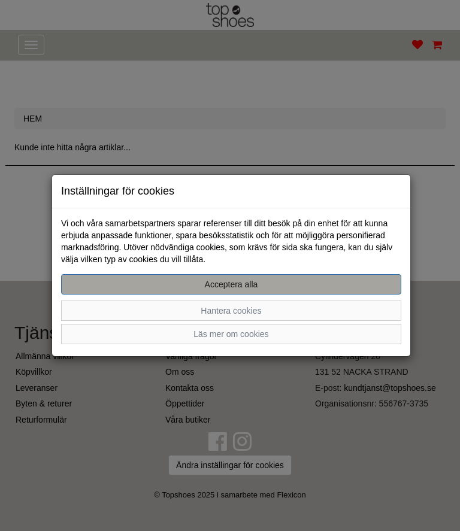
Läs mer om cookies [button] (230, 334)
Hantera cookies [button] (231, 310)
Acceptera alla (231, 284)
